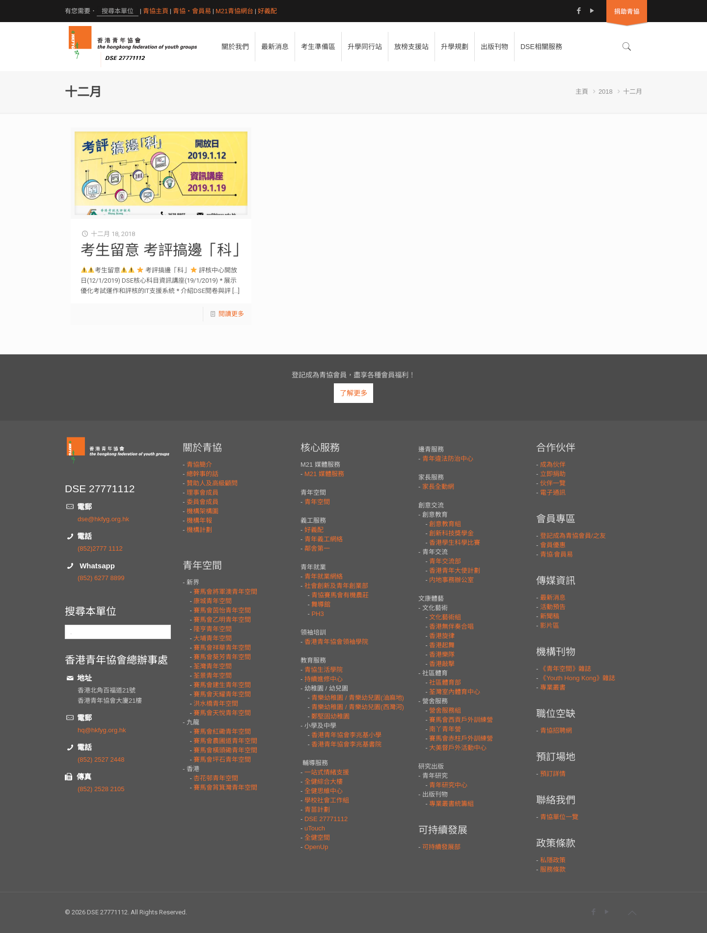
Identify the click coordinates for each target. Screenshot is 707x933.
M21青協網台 (234, 11)
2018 (605, 91)
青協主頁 (155, 11)
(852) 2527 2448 (101, 759)
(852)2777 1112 (100, 548)
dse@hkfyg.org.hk (103, 519)
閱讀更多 (231, 314)
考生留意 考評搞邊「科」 (163, 250)
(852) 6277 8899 (101, 578)
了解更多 (353, 393)
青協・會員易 (192, 11)
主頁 (581, 91)
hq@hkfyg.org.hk (102, 730)
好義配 (267, 11)
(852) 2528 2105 (101, 789)
